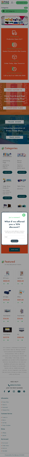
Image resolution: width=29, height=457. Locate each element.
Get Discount (14, 241)
